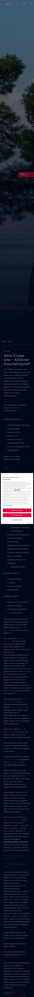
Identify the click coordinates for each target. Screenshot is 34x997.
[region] (17, 498)
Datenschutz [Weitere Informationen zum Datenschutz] (17, 489)
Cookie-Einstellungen (17, 519)
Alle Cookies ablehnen (17, 510)
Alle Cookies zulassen (17, 515)
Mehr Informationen (7, 505)
